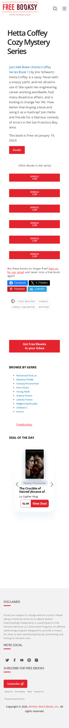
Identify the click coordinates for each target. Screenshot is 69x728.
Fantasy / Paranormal (34, 483)
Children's (21, 407)
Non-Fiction (22, 387)
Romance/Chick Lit (26, 375)
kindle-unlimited (23, 307)
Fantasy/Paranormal (27, 383)
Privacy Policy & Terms (15, 699)
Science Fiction (24, 395)
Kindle (17, 150)
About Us (9, 691)
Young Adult (23, 391)
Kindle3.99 (34, 177)
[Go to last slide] (17, 484)
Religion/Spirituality (27, 403)
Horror (20, 411)
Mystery (44, 307)
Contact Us (39, 691)
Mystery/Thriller (25, 379)
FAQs (29, 691)
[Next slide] (52, 484)
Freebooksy (24, 425)
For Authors (20, 691)
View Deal (40, 504)
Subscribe (15, 684)
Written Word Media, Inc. (44, 706)
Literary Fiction (24, 399)
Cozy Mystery (26, 301)
